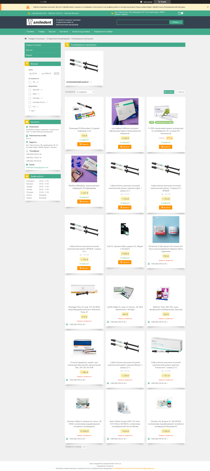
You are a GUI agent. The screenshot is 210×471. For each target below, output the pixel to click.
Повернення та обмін (103, 32)
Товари (41, 32)
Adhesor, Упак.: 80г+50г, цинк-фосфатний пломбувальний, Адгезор (166, 308)
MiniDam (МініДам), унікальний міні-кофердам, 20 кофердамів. (84, 186)
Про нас (52, 32)
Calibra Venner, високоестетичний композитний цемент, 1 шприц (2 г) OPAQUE (166, 188)
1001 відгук (147, 2)
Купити (85, 144)
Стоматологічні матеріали (58, 39)
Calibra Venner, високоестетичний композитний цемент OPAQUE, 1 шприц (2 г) (84, 248)
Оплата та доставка (81, 32)
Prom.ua (118, 464)
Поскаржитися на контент (123, 468)
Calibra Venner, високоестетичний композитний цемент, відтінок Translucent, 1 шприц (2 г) (166, 365)
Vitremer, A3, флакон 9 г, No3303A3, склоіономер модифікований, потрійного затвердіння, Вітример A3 (166, 423)
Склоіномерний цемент (77, 82)
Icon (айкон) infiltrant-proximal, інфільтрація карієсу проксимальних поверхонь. (125, 130)
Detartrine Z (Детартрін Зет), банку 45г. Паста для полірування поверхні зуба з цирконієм (166, 248)
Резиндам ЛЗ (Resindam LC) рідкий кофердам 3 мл (84, 129)
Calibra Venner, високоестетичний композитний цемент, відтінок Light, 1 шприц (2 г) (125, 188)
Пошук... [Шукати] (175, 22)
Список (181, 92)
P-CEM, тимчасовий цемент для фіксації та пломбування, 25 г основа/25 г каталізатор (165, 130)
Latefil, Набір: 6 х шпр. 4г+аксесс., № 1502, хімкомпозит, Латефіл (125, 308)
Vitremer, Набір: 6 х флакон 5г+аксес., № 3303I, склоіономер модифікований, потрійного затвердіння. (84, 423)
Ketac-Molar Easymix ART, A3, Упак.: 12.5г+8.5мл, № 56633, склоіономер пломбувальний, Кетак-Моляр (125, 423)
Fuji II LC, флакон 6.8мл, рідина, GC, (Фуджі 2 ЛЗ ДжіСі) (125, 247)
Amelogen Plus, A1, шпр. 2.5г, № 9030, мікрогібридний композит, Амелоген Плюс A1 (84, 309)
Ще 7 (33, 111)
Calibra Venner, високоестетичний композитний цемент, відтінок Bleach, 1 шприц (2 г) (125, 365)
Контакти (64, 32)
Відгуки (29, 55)
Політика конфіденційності (144, 468)
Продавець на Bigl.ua (105, 466)
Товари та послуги (36, 39)
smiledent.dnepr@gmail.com (37, 167)
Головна (30, 32)
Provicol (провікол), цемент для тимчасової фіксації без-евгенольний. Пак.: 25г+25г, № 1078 (84, 365)
